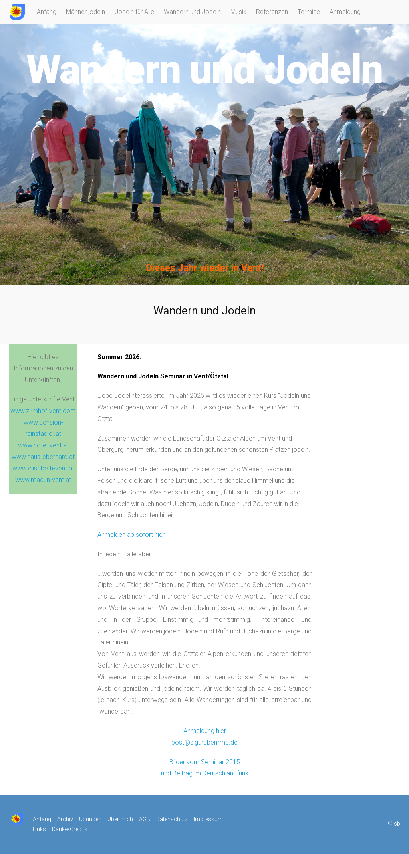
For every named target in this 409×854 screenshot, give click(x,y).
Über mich (120, 819)
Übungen (90, 819)
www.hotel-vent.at (43, 445)
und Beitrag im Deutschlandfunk (204, 773)
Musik (238, 12)
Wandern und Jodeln (192, 12)
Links (39, 829)
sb (397, 824)
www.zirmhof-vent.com (43, 411)
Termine (309, 12)
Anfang (46, 12)
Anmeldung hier (204, 731)
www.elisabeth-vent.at (43, 468)
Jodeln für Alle (134, 12)
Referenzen (272, 12)
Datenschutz (172, 819)
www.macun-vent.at (43, 480)
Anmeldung (345, 12)
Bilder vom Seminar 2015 (204, 762)
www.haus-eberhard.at (43, 457)
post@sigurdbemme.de (204, 742)
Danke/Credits (69, 829)
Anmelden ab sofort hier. (131, 534)
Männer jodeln (85, 12)
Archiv (65, 819)
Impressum (208, 819)
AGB (144, 819)
